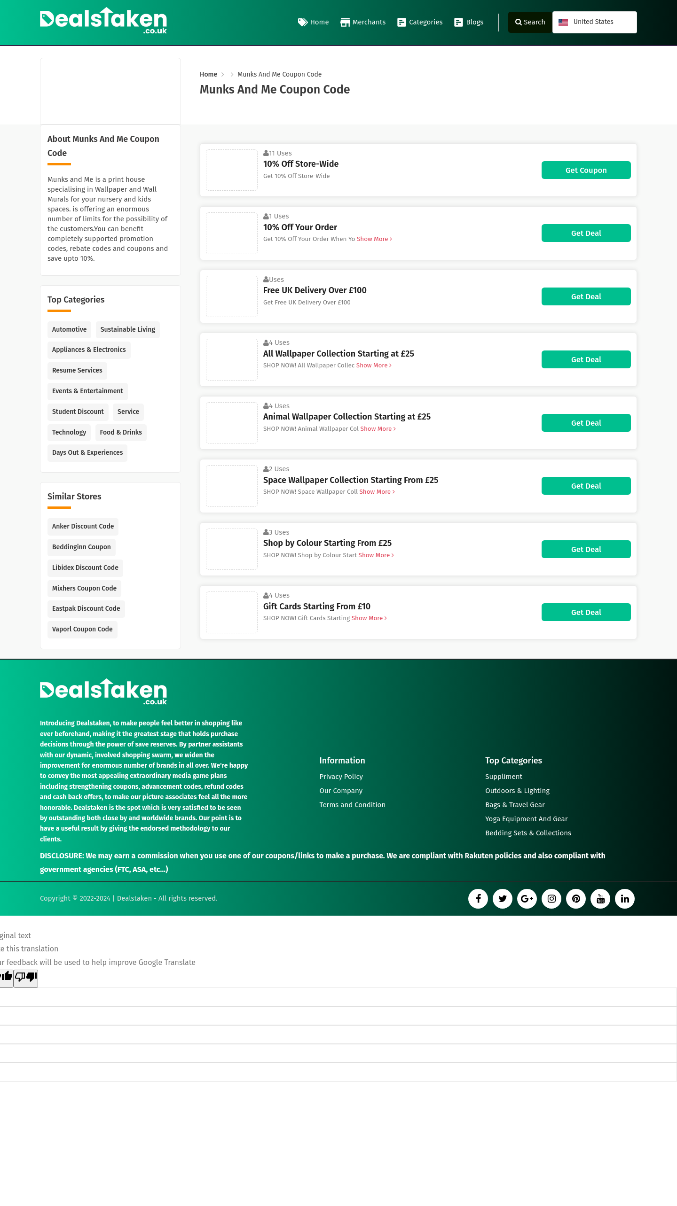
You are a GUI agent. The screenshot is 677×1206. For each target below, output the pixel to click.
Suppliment (503, 776)
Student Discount (78, 412)
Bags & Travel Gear (515, 805)
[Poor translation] (26, 979)
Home (313, 22)
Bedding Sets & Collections (528, 833)
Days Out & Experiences (87, 453)
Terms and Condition (353, 805)
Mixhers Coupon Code (84, 588)
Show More (373, 239)
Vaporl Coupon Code (82, 629)
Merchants (363, 22)
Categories (419, 22)
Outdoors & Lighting (517, 790)
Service (128, 412)
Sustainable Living (128, 330)
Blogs (468, 22)
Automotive (69, 330)
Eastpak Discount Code (86, 609)
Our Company (341, 790)
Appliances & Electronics (89, 350)
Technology (69, 432)
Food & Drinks (121, 432)
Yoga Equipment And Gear (526, 819)
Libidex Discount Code (85, 568)
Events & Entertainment (87, 391)
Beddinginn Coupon (81, 547)
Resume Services (77, 370)
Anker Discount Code (83, 526)
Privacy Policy (341, 776)
